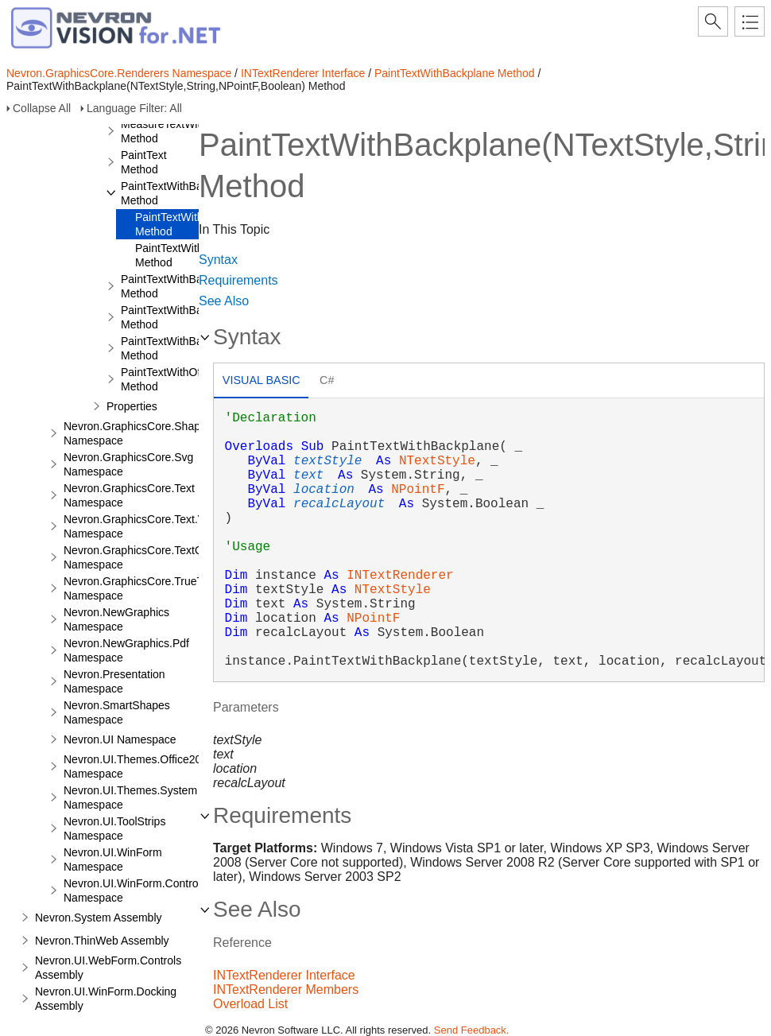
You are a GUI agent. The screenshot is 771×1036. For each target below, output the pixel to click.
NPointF (417, 490)
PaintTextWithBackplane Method (454, 73)
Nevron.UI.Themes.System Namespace (130, 797)
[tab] (261, 382)
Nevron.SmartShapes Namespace (117, 712)
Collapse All (42, 108)
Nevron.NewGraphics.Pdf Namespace (126, 650)
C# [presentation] (327, 380)
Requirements (238, 280)
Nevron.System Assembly (98, 917)
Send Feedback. (471, 1030)
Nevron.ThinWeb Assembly (102, 940)
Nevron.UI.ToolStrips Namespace (114, 828)
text (308, 475)
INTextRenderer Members (285, 989)
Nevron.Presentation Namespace (114, 681)
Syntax (218, 259)
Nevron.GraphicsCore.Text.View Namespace (143, 526)
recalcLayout (339, 504)
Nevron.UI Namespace (120, 739)
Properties (132, 406)
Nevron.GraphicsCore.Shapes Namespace (138, 433)
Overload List (250, 1004)
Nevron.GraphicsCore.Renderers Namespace (118, 73)
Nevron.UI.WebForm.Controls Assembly (108, 967)
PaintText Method (144, 162)
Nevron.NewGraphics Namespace (116, 619)
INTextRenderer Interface (303, 73)
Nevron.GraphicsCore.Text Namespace (129, 495)
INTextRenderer (400, 575)
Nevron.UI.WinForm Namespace (113, 859)
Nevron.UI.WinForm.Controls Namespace (135, 890)
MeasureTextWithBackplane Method (190, 131)
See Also (224, 301)
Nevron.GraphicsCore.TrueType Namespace (142, 588)
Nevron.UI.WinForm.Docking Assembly (105, 998)
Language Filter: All (134, 108)
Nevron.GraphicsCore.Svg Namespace (128, 464)
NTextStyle (437, 461)
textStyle (327, 461)
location (324, 490)
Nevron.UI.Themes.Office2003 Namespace (139, 766)
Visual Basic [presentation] (261, 380)
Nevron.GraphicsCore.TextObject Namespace (145, 557)
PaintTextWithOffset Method (170, 379)
